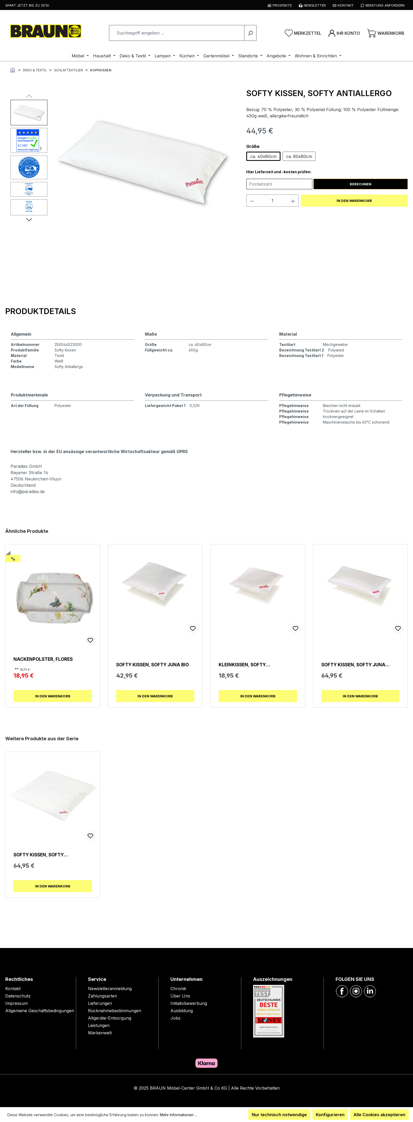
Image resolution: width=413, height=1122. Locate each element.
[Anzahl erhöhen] (293, 201)
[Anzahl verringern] (251, 201)
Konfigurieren (330, 1114)
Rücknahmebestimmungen (114, 1010)
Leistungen (99, 1025)
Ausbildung (181, 1010)
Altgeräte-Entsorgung (109, 1018)
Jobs (175, 1018)
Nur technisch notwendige (279, 1114)
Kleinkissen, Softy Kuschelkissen (242, 664)
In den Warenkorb (354, 200)
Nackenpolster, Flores (43, 659)
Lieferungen (100, 1003)
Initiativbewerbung (188, 1003)
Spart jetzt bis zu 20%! (27, 5)
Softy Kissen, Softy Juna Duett (353, 664)
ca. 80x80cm (299, 156)
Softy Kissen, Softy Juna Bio (152, 664)
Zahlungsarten (102, 996)
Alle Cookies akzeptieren (379, 1114)
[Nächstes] (29, 219)
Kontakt (13, 988)
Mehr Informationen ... (178, 1115)
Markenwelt (100, 1032)
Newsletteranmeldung (110, 988)
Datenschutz (18, 996)
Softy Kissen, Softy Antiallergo (38, 854)
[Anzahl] (272, 201)
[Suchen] (250, 33)
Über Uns (180, 996)
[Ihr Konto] (344, 32)
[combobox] (176, 33)
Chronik (178, 988)
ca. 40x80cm (263, 156)
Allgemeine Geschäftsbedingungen (39, 1010)
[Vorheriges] (29, 96)
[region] (123, 185)
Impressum (16, 1003)
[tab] (40, 311)
